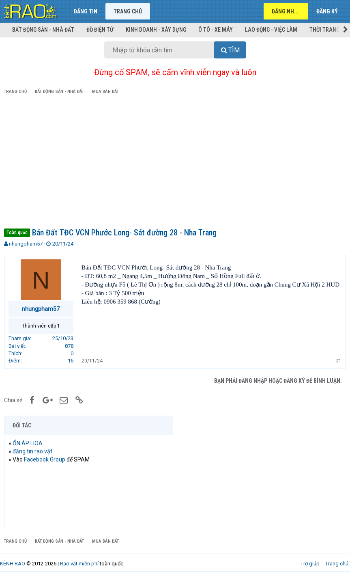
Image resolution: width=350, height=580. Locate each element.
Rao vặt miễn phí (79, 564)
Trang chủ (128, 11)
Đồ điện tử (100, 29)
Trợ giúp (310, 564)
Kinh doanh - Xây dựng (156, 29)
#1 (338, 361)
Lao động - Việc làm (271, 29)
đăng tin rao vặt (32, 451)
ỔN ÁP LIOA (28, 443)
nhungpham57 (26, 244)
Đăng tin (85, 11)
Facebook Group (44, 459)
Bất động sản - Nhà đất (43, 29)
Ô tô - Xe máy (215, 29)
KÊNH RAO (12, 564)
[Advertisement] (175, 163)
